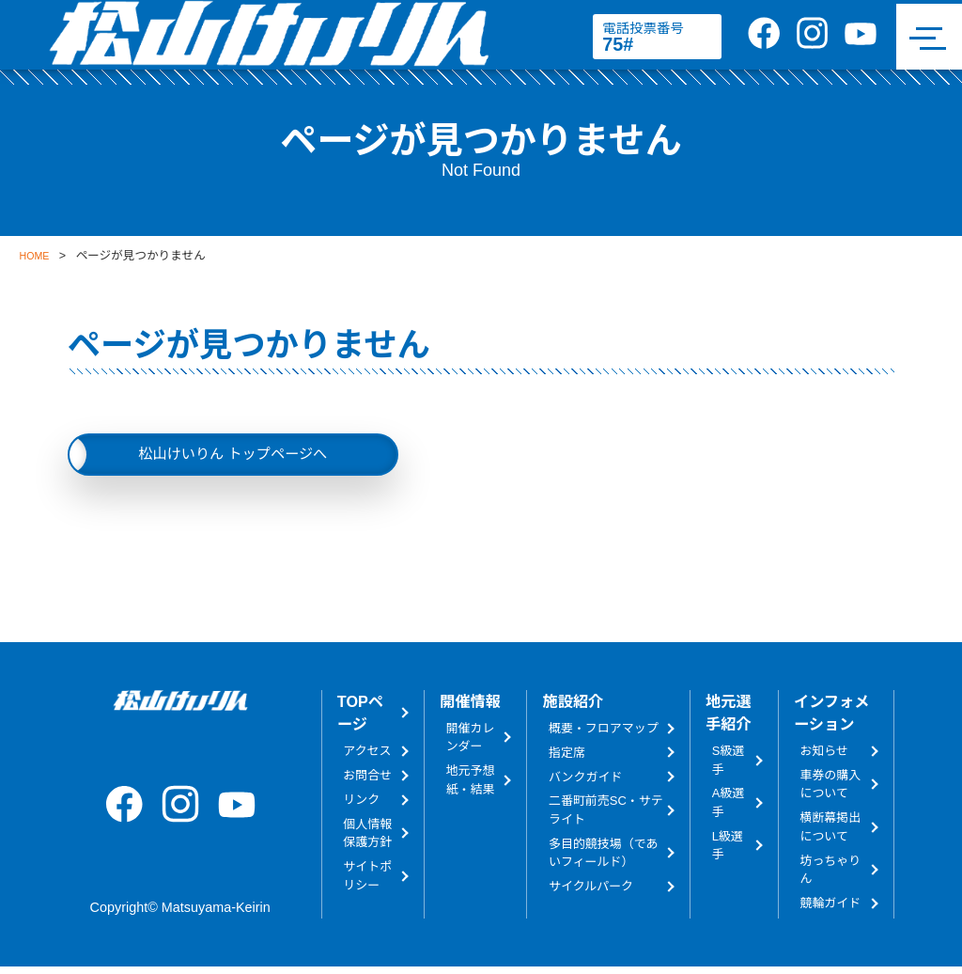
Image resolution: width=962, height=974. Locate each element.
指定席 (567, 759)
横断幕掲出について (830, 834)
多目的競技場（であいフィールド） (603, 859)
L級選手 (727, 852)
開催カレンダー (470, 744)
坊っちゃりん (830, 876)
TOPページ (360, 720)
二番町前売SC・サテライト (606, 817)
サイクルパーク (591, 894)
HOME (36, 255)
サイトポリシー (367, 883)
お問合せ (367, 783)
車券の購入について (830, 792)
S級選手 (728, 767)
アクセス (367, 758)
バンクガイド (585, 784)
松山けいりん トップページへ (232, 457)
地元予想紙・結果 (470, 787)
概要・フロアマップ (604, 735)
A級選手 (728, 809)
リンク (361, 807)
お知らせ (823, 758)
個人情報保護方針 (367, 840)
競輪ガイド (830, 910)
